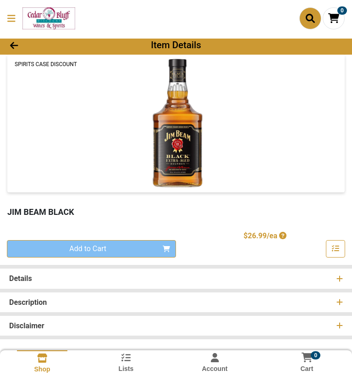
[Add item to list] (335, 249)
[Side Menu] (11, 18)
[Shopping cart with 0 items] (334, 18)
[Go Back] (49, 45)
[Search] (310, 18)
